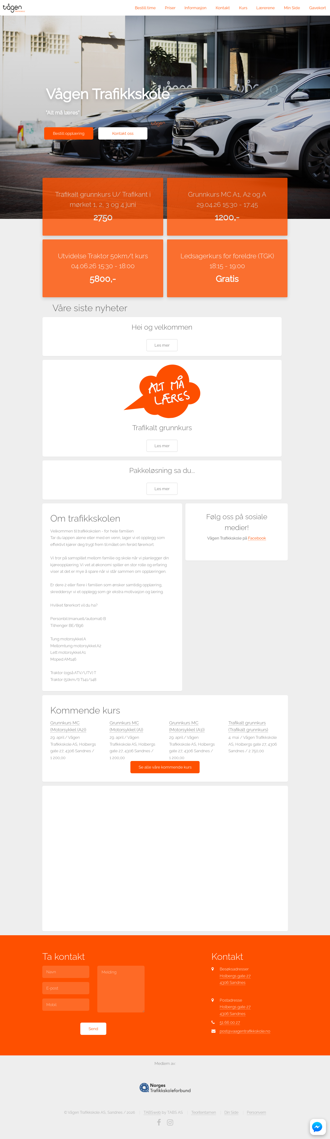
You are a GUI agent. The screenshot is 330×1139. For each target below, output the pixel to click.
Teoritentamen (203, 1131)
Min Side (292, 7)
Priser (170, 7)
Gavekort (317, 7)
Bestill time (145, 7)
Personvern (256, 1131)
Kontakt (223, 7)
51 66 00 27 (230, 1041)
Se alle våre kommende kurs (165, 785)
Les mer (162, 363)
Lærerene (265, 7)
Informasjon (195, 7)
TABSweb (152, 1131)
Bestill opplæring (69, 133)
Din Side (231, 1131)
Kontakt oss (122, 133)
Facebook (257, 556)
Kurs (243, 7)
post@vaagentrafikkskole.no (245, 1049)
